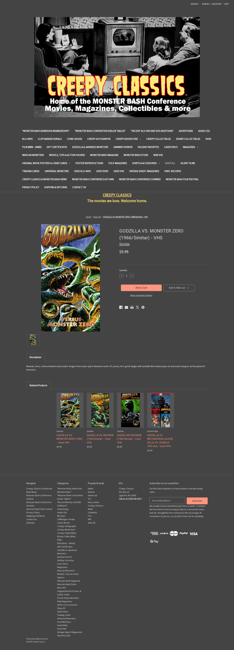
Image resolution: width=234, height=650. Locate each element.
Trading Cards (30, 171)
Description (35, 357)
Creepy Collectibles (158, 138)
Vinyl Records (172, 171)
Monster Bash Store (136, 155)
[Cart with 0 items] (226, 4)
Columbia (92, 512)
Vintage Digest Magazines (144, 171)
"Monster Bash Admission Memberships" (45, 131)
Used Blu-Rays (82, 171)
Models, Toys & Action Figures (67, 155)
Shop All (170, 163)
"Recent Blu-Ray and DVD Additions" (152, 131)
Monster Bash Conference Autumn (93, 179)
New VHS (158, 155)
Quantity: (123, 270)
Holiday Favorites (148, 147)
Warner (91, 491)
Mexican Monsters (33, 155)
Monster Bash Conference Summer (140, 179)
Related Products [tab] (38, 385)
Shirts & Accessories (146, 163)
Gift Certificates (57, 147)
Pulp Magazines (117, 163)
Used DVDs (102, 171)
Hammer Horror (122, 147)
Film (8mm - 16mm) (31, 147)
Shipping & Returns (55, 187)
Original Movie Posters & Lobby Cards (46, 163)
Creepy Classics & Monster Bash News (44, 179)
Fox (89, 515)
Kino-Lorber (93, 502)
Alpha (90, 488)
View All (91, 522)
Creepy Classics (96, 505)
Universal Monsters (57, 171)
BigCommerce (42, 638)
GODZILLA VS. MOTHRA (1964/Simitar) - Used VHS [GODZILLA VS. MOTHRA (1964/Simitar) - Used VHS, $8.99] (100, 439)
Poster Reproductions (89, 163)
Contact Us (79, 187)
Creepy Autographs (98, 138)
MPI (89, 519)
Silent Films (188, 163)
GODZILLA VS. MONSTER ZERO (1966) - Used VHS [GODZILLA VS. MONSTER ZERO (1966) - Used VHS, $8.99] (69, 439)
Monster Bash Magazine (104, 155)
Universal (92, 495)
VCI (89, 498)
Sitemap (30, 522)
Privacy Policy (30, 187)
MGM (90, 509)
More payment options (141, 295)
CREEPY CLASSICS (117, 194)
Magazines (190, 147)
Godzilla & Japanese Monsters (90, 147)
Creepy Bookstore (128, 138)
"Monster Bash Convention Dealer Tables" (100, 131)
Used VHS (118, 171)
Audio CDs (204, 131)
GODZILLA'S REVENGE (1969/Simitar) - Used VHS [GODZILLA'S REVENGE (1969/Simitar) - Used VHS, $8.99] (129, 439)
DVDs (208, 138)
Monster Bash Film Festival (182, 179)
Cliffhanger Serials (50, 138)
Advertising (186, 131)
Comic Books (74, 138)
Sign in (205, 3)
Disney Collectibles (188, 138)
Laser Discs (171, 147)
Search (194, 3)
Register (216, 3)
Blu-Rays (27, 138)
